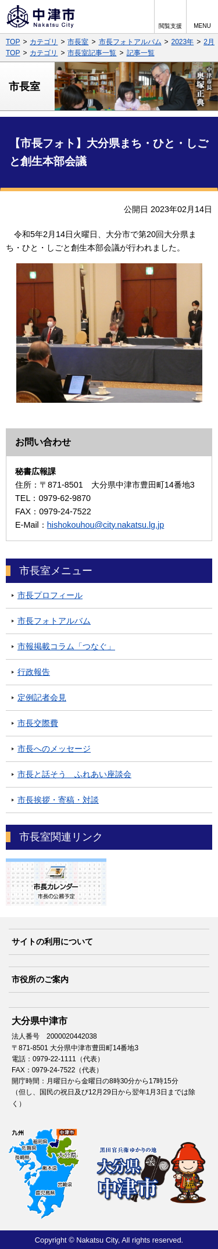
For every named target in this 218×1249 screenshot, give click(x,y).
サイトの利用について (52, 941)
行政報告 (33, 672)
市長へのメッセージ (54, 748)
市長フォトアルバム (130, 42)
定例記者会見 (41, 697)
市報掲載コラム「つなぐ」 (66, 646)
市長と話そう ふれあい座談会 (74, 774)
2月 (209, 42)
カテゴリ (44, 42)
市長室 (77, 42)
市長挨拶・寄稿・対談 (58, 799)
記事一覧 (141, 53)
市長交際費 (37, 723)
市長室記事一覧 (91, 53)
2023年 (182, 42)
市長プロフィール (50, 595)
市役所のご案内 (40, 979)
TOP (13, 42)
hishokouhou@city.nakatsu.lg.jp (106, 524)
